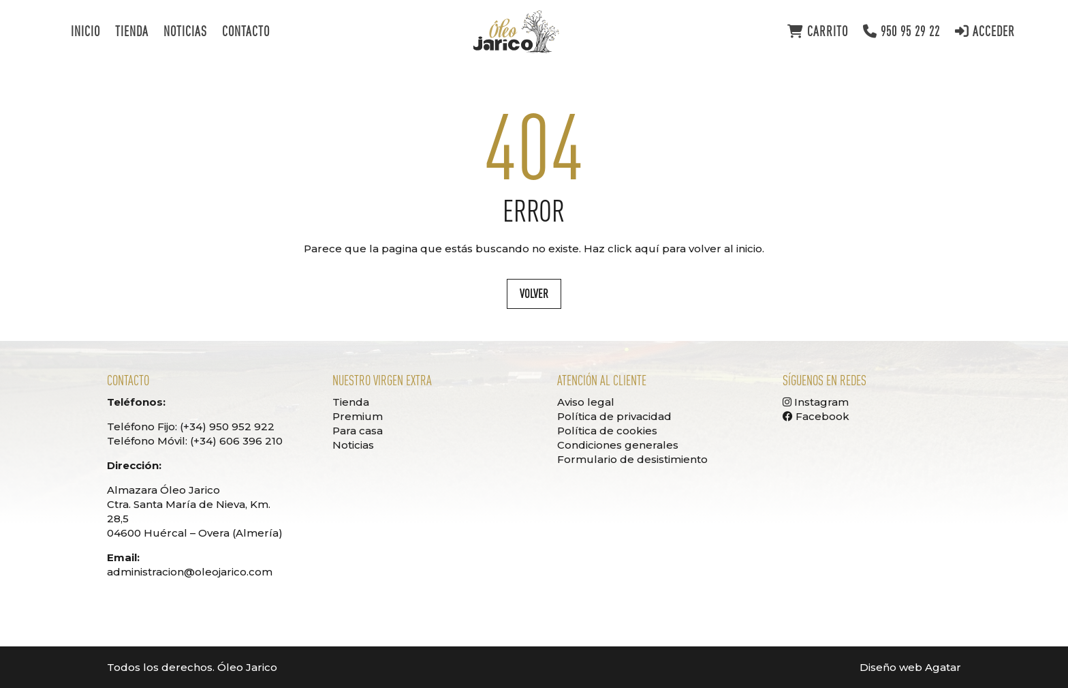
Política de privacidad (614, 416)
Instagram (816, 401)
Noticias (185, 33)
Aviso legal (585, 401)
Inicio (85, 33)
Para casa (357, 430)
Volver (534, 293)
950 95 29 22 (901, 32)
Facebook (816, 416)
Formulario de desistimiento (632, 459)
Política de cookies (607, 430)
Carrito (817, 32)
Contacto (246, 33)
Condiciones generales (617, 444)
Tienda (131, 33)
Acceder (985, 32)
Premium (357, 416)
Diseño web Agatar (910, 667)
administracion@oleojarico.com (189, 571)
